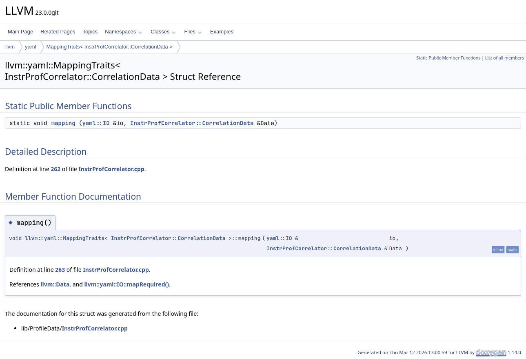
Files (193, 32)
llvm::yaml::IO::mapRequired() (126, 284)
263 (60, 269)
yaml (30, 47)
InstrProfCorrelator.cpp (111, 169)
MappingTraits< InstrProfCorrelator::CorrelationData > (110, 47)
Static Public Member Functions (448, 58)
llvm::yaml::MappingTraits (64, 238)
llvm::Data (54, 284)
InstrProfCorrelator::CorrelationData (191, 123)
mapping (63, 123)
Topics (90, 32)
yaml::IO (95, 123)
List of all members (504, 58)
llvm (10, 47)
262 (55, 169)
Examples (221, 32)
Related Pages (57, 32)
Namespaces (123, 32)
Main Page (20, 32)
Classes (163, 32)
